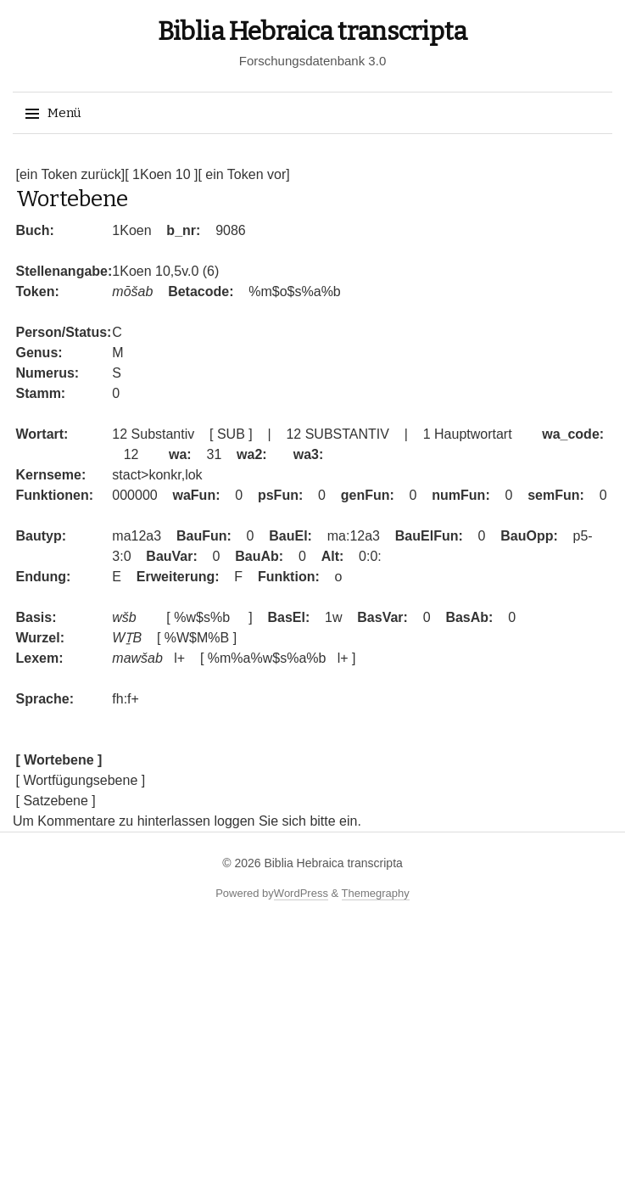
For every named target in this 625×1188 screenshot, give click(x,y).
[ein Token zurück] (71, 174)
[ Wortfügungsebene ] (81, 780)
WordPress (301, 893)
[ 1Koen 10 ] (161, 174)
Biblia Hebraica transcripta (312, 31)
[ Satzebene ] (56, 800)
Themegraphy (376, 893)
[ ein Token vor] (243, 174)
